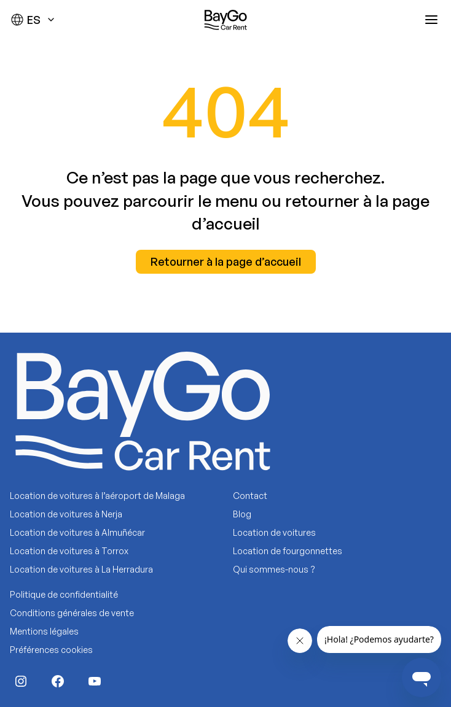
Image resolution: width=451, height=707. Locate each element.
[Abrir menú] (431, 19)
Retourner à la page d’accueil (226, 261)
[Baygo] (225, 19)
